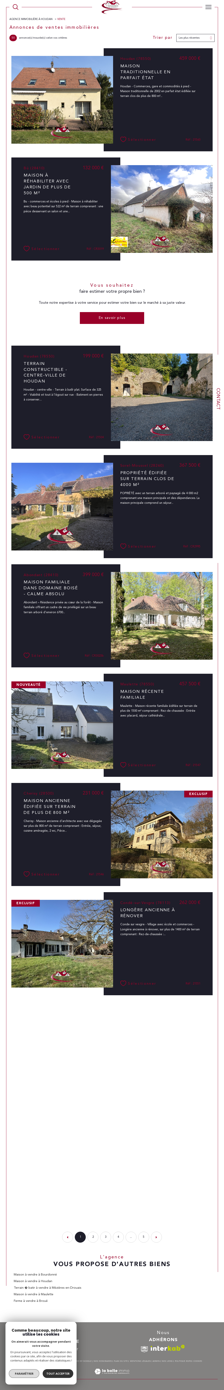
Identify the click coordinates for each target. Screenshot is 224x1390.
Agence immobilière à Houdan (31, 19)
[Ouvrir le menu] (208, 7)
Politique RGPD (183, 1361)
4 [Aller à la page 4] (118, 1237)
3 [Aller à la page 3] (106, 1237)
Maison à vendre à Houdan (33, 1281)
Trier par (163, 38)
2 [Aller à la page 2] (93, 1237)
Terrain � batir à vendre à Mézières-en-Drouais (47, 1287)
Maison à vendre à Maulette (33, 1294)
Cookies (197, 1361)
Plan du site (121, 1361)
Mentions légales (140, 1361)
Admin (156, 1361)
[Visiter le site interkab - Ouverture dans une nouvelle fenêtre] (168, 1348)
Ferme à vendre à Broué (31, 1300)
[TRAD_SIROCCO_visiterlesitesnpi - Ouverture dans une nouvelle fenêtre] (144, 1349)
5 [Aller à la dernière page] (143, 1237)
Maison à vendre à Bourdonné (35, 1274)
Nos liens (167, 1361)
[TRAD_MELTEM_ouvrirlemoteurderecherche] (15, 7)
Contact (218, 399)
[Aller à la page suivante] (156, 1237)
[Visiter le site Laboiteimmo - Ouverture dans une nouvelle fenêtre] (111, 1376)
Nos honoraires (103, 1361)
